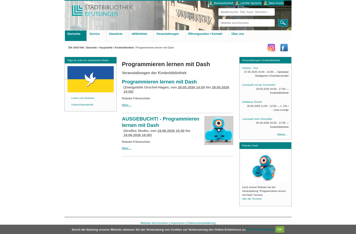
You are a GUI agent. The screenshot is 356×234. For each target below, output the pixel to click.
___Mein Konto (274, 3)
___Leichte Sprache (249, 3)
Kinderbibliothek (124, 47)
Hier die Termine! (252, 198)
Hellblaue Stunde (252, 102)
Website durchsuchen (154, 223)
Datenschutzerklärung (201, 223)
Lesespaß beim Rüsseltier (257, 119)
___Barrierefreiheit (221, 3)
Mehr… (126, 105)
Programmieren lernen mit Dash (159, 82)
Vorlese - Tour (250, 68)
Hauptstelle (106, 47)
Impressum (178, 223)
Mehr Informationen (261, 229)
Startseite (91, 47)
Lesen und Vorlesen (82, 98)
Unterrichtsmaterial (82, 104)
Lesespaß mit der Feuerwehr (259, 84)
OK (279, 229)
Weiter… (283, 134)
